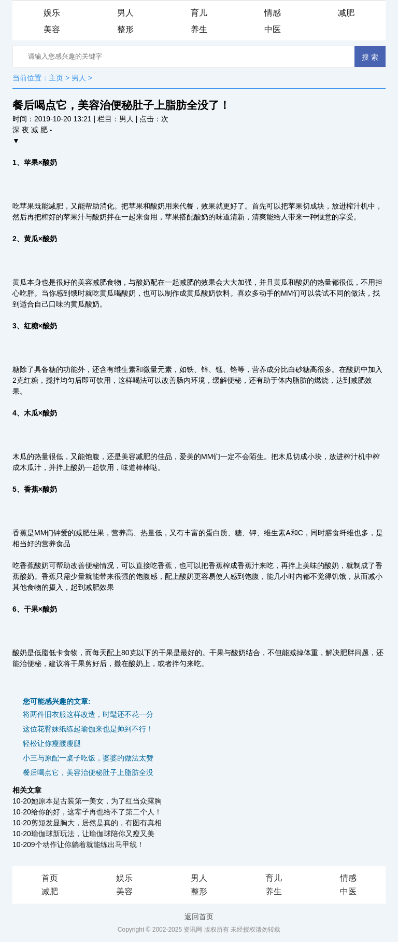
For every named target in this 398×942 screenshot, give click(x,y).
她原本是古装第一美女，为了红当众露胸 (96, 801)
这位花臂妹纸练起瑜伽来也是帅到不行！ (88, 729)
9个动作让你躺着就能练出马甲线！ (87, 844)
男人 (125, 12)
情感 (272, 12)
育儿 (199, 12)
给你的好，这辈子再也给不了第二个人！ (96, 812)
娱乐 (52, 12)
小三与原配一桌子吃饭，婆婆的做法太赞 (88, 758)
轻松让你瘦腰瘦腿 (52, 743)
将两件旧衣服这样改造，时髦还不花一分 (88, 714)
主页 (56, 78)
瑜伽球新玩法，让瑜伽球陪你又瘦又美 (92, 833)
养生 (199, 29)
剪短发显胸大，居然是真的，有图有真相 (96, 823)
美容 (52, 29)
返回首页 (199, 916)
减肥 (346, 12)
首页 (49, 878)
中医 (272, 29)
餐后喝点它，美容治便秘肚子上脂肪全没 (88, 772)
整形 (125, 29)
